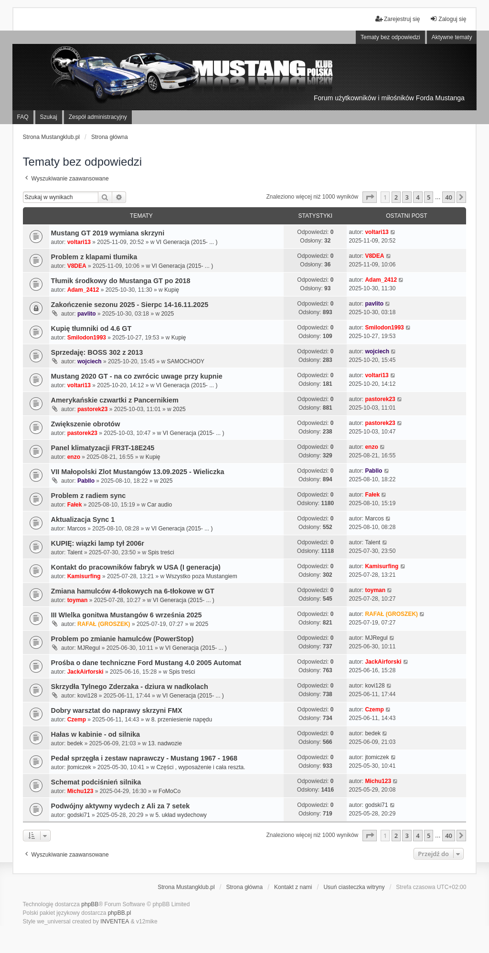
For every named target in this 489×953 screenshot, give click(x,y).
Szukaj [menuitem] (48, 117)
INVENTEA (114, 921)
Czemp (76, 719)
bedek (75, 743)
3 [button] (406, 197)
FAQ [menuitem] (23, 117)
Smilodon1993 (86, 337)
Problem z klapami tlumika (94, 257)
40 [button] (448, 197)
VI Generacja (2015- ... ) (187, 242)
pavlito (86, 313)
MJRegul (88, 648)
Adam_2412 (83, 289)
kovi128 (87, 695)
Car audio (159, 504)
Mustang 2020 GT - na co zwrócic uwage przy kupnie (137, 376)
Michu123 (80, 791)
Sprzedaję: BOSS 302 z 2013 (97, 352)
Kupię (171, 289)
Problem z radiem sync (88, 495)
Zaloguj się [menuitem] (448, 18)
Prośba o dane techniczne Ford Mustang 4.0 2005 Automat (146, 663)
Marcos (76, 528)
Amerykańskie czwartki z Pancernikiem (115, 400)
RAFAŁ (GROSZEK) (103, 624)
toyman (77, 600)
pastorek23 (92, 409)
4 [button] (417, 197)
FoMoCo (170, 791)
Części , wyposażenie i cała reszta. (200, 767)
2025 (167, 313)
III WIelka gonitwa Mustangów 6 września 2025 (126, 615)
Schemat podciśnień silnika (96, 782)
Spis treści (161, 552)
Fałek (74, 504)
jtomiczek (79, 767)
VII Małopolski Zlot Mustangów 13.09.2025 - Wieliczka (137, 472)
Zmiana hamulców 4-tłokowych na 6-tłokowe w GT (132, 591)
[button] (369, 197)
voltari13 (79, 242)
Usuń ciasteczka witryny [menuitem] (353, 887)
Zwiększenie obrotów (85, 424)
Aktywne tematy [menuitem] (452, 37)
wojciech (89, 361)
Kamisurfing (84, 576)
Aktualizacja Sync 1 (83, 519)
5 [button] (428, 197)
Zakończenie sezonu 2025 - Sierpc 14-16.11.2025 (130, 304)
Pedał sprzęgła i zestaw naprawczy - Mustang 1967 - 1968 (144, 758)
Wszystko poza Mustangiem (201, 576)
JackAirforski (85, 671)
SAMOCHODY (185, 361)
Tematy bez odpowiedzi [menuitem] (390, 37)
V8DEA (76, 266)
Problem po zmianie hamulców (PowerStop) (122, 639)
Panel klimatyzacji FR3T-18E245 (103, 448)
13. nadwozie (165, 743)
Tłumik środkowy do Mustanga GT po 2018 (121, 281)
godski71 (78, 815)
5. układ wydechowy (180, 815)
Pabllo (86, 480)
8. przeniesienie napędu (181, 719)
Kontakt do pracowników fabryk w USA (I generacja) (136, 567)
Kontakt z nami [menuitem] (293, 887)
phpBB (89, 904)
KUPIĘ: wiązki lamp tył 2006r (97, 543)
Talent (75, 552)
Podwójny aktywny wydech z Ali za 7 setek (120, 806)
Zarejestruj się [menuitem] (397, 18)
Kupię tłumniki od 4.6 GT (91, 328)
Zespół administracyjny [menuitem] (98, 117)
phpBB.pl (119, 913)
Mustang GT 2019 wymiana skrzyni (108, 233)
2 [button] (396, 197)
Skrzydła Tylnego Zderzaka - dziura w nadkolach (129, 686)
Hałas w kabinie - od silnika (95, 734)
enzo (73, 457)
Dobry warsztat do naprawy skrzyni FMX (116, 710)
